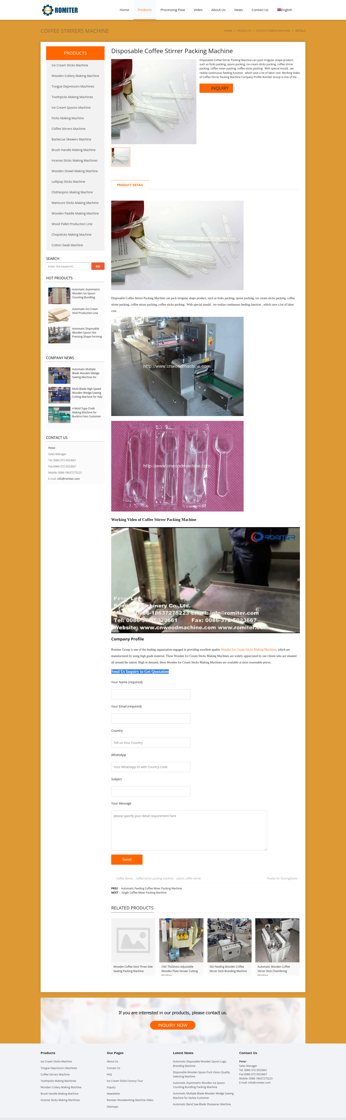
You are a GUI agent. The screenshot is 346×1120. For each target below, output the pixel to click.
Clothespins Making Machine (72, 192)
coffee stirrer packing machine (154, 878)
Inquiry (111, 1087)
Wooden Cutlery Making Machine (75, 76)
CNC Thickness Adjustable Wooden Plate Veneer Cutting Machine (180, 969)
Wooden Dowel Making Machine (75, 171)
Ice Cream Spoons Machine (71, 107)
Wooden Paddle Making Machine (75, 213)
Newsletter (113, 1094)
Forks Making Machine (68, 118)
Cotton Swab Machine (67, 245)
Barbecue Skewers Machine (71, 139)
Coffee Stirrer (124, 878)
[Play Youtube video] (205, 580)
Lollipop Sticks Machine (68, 181)
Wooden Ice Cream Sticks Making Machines (248, 649)
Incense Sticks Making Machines (75, 160)
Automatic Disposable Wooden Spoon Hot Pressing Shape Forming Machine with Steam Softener (87, 336)
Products (145, 9)
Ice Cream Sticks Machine (70, 65)
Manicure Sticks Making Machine (75, 203)
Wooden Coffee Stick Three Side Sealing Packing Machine (133, 969)
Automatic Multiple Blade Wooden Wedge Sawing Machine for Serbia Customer (85, 375)
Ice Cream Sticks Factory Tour (125, 1081)
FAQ (109, 1074)
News (238, 9)
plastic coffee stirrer (189, 878)
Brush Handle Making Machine (74, 150)
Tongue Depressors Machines (73, 86)
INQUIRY (216, 88)
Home (124, 9)
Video (198, 9)
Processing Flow (172, 9)
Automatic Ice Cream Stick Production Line (85, 311)
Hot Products (59, 278)
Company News (60, 357)
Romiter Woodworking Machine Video (130, 1100)
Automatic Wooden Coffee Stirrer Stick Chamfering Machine (274, 969)
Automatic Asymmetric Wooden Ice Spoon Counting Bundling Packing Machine (86, 295)
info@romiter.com (68, 479)
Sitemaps (112, 1107)
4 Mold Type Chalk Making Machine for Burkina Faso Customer (86, 412)
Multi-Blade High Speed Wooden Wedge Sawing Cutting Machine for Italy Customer (87, 395)
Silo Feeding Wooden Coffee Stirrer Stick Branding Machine (228, 969)
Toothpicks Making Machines (72, 97)
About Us (218, 9)
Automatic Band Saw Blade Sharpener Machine (202, 1104)
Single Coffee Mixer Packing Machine (144, 892)
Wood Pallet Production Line (72, 224)
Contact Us (260, 9)
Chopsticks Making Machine (72, 234)
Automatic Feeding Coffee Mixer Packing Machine (151, 888)
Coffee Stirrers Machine (75, 30)
